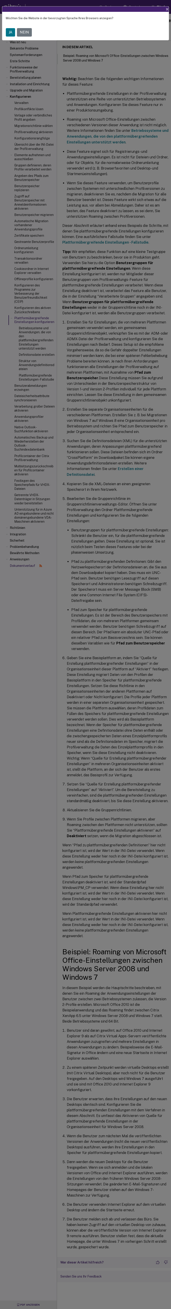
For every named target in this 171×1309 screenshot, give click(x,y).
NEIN (24, 32)
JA (10, 32)
